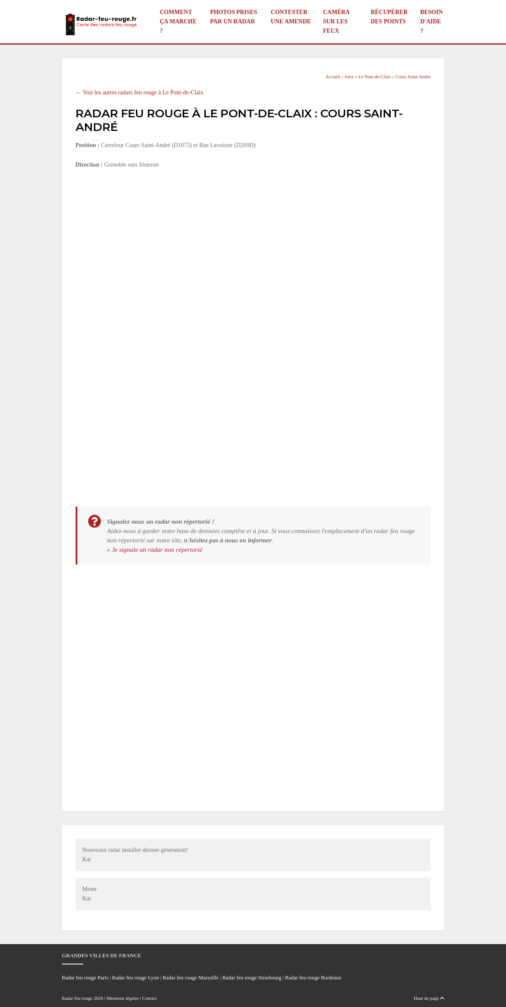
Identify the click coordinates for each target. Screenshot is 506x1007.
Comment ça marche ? (178, 21)
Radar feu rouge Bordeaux (313, 978)
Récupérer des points (388, 17)
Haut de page (429, 998)
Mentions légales (123, 998)
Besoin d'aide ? (431, 21)
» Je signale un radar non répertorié (155, 549)
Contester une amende (291, 17)
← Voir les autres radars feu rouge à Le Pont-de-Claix (140, 92)
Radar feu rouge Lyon (135, 978)
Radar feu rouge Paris (85, 978)
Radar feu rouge (77, 998)
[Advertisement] (253, 239)
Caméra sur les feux (336, 21)
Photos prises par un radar (233, 17)
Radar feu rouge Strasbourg (251, 978)
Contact (149, 998)
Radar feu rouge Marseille (191, 978)
